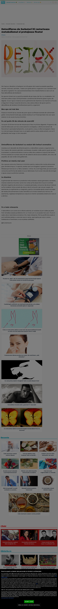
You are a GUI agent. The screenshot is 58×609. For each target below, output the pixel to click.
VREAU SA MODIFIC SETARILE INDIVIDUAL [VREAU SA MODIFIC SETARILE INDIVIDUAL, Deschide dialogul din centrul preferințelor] (29, 605)
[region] (29, 589)
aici (37, 583)
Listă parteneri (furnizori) (7, 598)
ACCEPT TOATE (29, 601)
